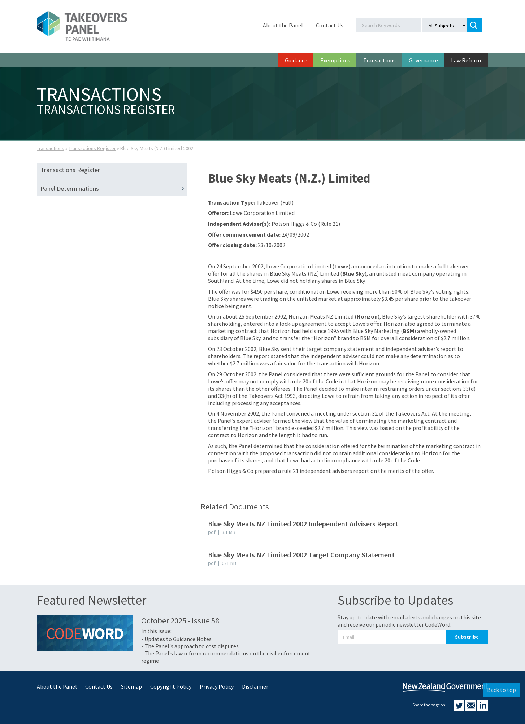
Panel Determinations (113, 188)
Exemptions (335, 60)
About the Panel (283, 25)
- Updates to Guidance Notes (176, 638)
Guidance (296, 60)
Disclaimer (255, 686)
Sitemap (131, 686)
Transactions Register (92, 148)
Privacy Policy (217, 686)
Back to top (501, 689)
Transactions (379, 60)
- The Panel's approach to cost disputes (190, 646)
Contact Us (329, 25)
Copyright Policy (170, 686)
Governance (423, 60)
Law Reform (466, 60)
